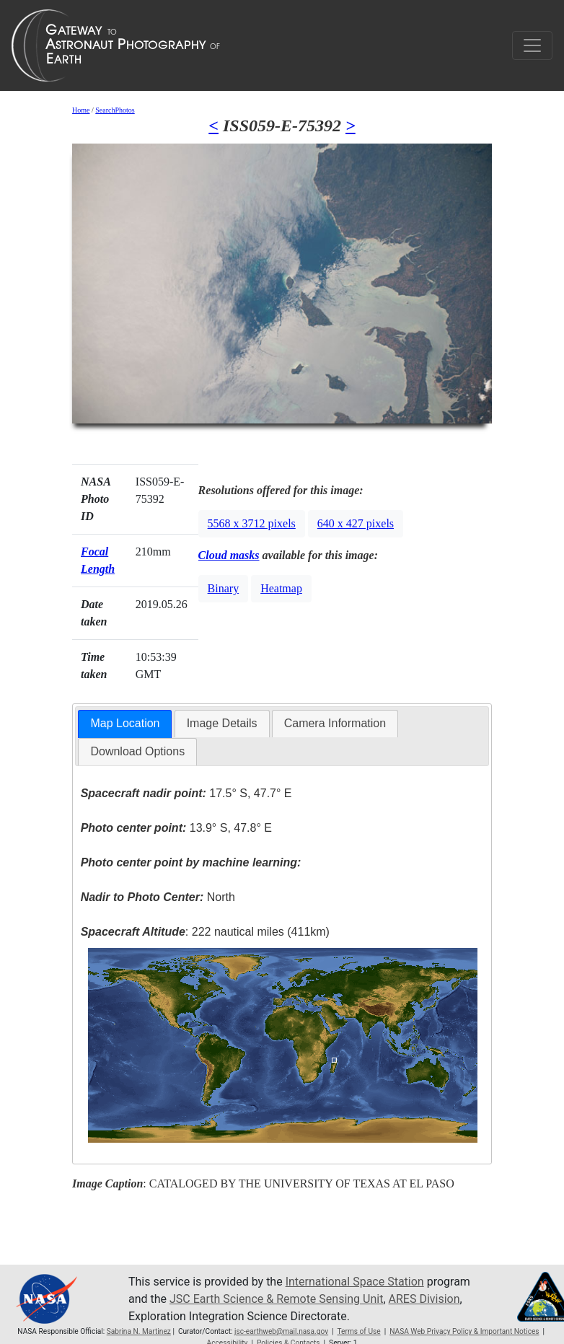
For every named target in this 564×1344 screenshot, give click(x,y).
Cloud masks (229, 555)
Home (80, 110)
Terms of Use (358, 1331)
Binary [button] (223, 588)
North (158, 897)
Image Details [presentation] (222, 723)
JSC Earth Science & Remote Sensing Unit (276, 1299)
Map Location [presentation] (124, 723)
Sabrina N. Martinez (139, 1331)
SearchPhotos (114, 110)
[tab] (125, 724)
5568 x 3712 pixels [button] (252, 523)
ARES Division (424, 1299)
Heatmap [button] (281, 588)
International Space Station (355, 1281)
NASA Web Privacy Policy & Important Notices (464, 1331)
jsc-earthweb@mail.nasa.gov (281, 1331)
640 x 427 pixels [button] (355, 523)
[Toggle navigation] (532, 45)
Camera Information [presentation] (335, 723)
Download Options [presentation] (137, 751)
